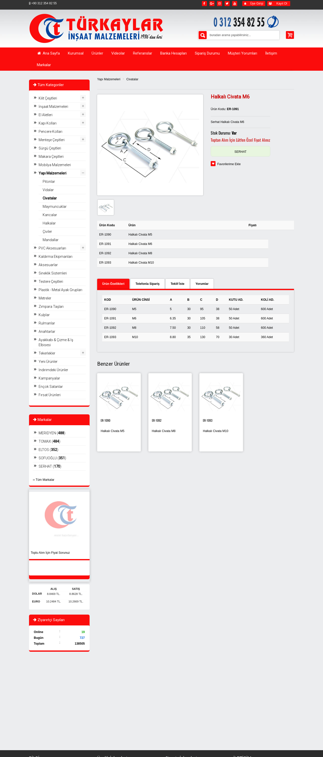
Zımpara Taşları (51, 307)
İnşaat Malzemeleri (53, 107)
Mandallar (51, 240)
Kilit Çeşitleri (48, 98)
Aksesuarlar (48, 265)
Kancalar (50, 215)
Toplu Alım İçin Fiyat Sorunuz (50, 552)
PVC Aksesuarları (52, 248)
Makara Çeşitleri (51, 157)
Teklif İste (177, 284)
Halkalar (49, 223)
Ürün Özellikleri (113, 284)
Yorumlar (202, 284)
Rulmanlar (47, 323)
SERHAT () (50, 466)
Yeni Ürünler (48, 362)
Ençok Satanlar (51, 387)
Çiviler (47, 232)
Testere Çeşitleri (51, 282)
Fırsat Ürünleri (50, 395)
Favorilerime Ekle (229, 164)
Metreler (45, 298)
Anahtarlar (47, 332)
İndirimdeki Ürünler (53, 370)
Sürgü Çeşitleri (50, 148)
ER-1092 (105, 253)
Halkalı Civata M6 (140, 244)
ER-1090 (105, 234)
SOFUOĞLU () (52, 458)
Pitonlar (49, 182)
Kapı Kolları (48, 123)
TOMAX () (49, 441)
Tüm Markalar (45, 480)
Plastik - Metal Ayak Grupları (60, 290)
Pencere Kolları (50, 132)
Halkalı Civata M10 (141, 262)
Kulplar (44, 315)
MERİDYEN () (52, 433)
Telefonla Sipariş (147, 284)
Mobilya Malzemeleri (55, 165)
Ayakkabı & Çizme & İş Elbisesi (56, 342)
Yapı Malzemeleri (108, 79)
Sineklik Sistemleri (53, 273)
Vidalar (48, 190)
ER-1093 (105, 262)
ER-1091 (105, 244)
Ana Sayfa (48, 53)
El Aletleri (45, 115)
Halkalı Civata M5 (140, 234)
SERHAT (240, 152)
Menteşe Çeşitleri (52, 140)
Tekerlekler (47, 353)
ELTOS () (48, 450)
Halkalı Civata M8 (140, 253)
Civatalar (132, 79)
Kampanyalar (49, 378)
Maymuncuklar (55, 207)
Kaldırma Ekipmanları (55, 257)
